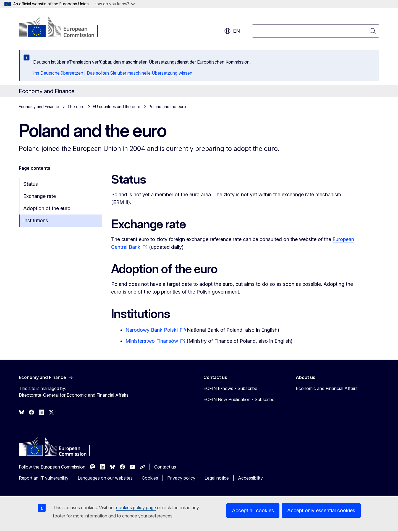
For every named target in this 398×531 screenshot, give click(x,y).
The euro (76, 106)
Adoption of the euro (46, 208)
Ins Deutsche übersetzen (58, 73)
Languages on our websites (105, 478)
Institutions (35, 220)
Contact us (165, 467)
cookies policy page (136, 507)
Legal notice (217, 478)
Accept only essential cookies (321, 510)
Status (30, 184)
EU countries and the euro (116, 106)
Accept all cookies (253, 510)
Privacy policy (181, 478)
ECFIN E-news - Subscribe (230, 388)
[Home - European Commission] (63, 28)
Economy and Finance (39, 106)
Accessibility (250, 478)
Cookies (150, 478)
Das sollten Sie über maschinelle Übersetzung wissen (139, 73)
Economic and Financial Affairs (327, 388)
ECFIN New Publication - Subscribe (238, 399)
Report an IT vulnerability (44, 478)
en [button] (232, 31)
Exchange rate (39, 196)
